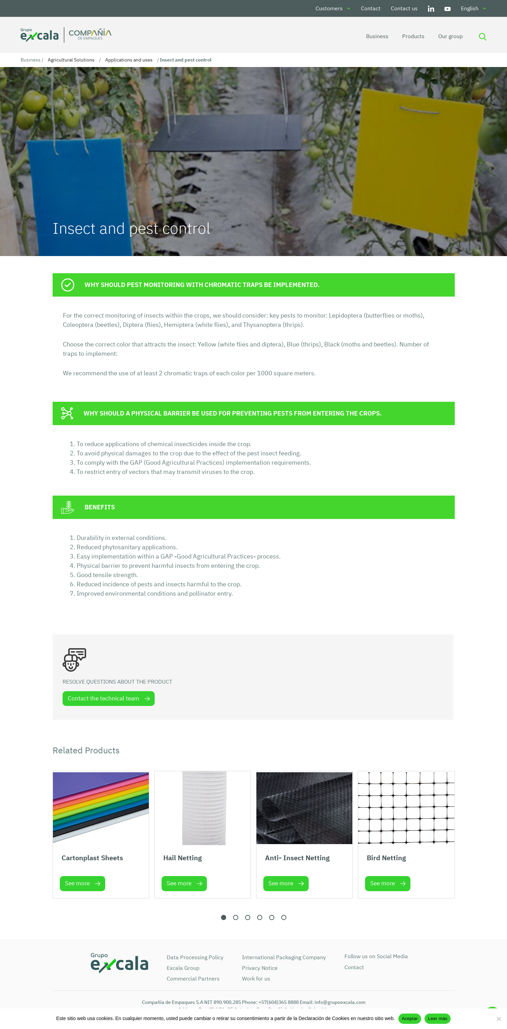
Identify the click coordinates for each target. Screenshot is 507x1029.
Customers (329, 8)
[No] (498, 1018)
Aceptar (410, 1018)
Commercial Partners (193, 978)
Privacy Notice (260, 967)
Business (376, 36)
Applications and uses (129, 60)
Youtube (447, 8)
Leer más (437, 1018)
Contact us (404, 8)
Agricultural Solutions (71, 60)
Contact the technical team (104, 698)
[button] (223, 917)
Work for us (256, 978)
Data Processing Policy (195, 957)
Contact (371, 8)
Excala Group (183, 967)
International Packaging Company (284, 957)
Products (412, 36)
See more (77, 883)
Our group (449, 36)
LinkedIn (431, 8)
